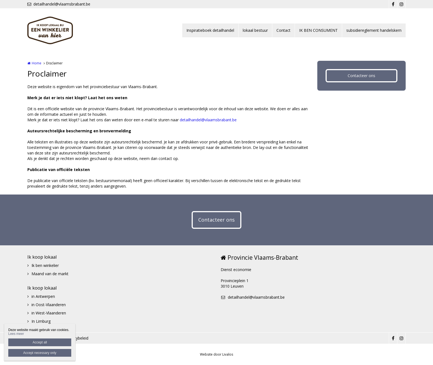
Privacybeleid (76, 338)
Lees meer (16, 334)
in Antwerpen (43, 296)
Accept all (40, 342)
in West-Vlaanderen (48, 313)
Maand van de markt (49, 273)
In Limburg (41, 321)
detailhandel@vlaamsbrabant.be (58, 4)
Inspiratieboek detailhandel (210, 30)
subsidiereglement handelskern (374, 30)
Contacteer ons (361, 75)
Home (36, 63)
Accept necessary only (39, 353)
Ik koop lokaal (42, 257)
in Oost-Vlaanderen (48, 304)
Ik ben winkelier (45, 265)
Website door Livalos (216, 354)
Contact (283, 30)
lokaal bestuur (255, 30)
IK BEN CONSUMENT (318, 30)
